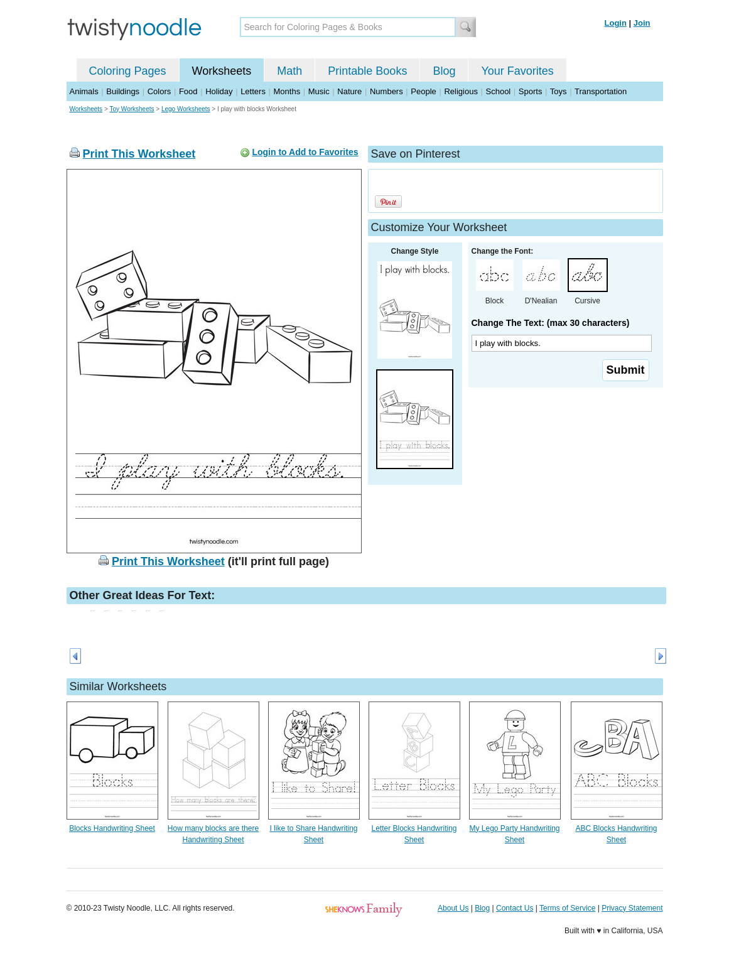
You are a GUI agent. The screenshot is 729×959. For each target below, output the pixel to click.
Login (616, 23)
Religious (460, 91)
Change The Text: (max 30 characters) (551, 323)
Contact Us (514, 908)
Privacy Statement (632, 908)
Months (287, 91)
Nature (349, 91)
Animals (84, 91)
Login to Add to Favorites (305, 152)
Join (642, 23)
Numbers (386, 91)
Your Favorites (517, 71)
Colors (159, 91)
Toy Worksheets (132, 109)
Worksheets (222, 71)
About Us (453, 908)
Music (319, 91)
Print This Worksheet (139, 154)
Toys (558, 91)
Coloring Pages (127, 71)
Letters (253, 91)
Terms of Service (567, 908)
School (498, 91)
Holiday (218, 91)
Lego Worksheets (185, 109)
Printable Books (367, 71)
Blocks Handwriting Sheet (112, 828)
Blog (444, 71)
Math (289, 71)
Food (188, 91)
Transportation (601, 91)
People (423, 91)
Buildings (122, 91)
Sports (531, 91)
